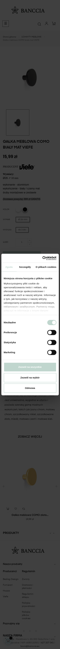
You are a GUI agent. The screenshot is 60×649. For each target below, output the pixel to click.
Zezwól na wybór (30, 377)
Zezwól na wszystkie (30, 367)
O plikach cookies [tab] (46, 267)
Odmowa (30, 388)
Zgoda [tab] (9, 267)
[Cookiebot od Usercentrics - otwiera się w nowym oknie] (42, 258)
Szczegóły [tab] (25, 267)
